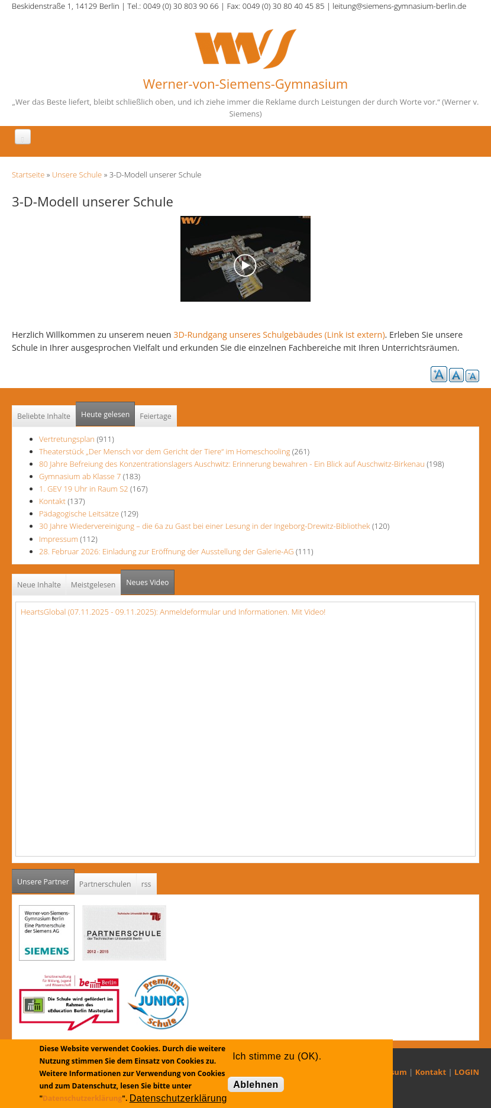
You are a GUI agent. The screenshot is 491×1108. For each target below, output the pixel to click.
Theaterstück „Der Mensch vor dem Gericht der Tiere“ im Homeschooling (164, 451)
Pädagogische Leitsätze (79, 513)
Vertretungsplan (67, 439)
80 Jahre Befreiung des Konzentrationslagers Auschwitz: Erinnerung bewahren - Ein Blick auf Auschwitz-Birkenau (232, 463)
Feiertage (155, 416)
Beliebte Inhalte (43, 416)
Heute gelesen (105, 414)
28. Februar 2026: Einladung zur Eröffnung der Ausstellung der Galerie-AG (166, 551)
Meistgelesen (93, 585)
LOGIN (466, 1072)
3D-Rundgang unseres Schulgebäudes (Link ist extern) (279, 334)
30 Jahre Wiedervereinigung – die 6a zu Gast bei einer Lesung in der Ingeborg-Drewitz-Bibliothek (204, 526)
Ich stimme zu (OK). (276, 1056)
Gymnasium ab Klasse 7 (80, 476)
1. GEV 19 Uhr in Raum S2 (83, 488)
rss (146, 884)
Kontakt (52, 501)
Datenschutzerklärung (82, 1098)
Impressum (58, 539)
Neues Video (147, 582)
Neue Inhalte (39, 585)
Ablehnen (256, 1085)
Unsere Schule (77, 174)
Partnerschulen (105, 884)
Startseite (28, 174)
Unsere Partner (46, 878)
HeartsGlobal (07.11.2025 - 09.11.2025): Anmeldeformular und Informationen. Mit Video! (173, 611)
